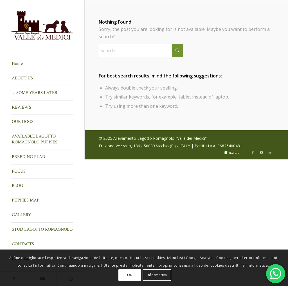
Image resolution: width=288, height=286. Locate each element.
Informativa (157, 275)
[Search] (141, 50)
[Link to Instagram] (270, 152)
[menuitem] (42, 64)
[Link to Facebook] (253, 152)
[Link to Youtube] (261, 152)
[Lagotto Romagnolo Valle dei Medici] (42, 25)
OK (129, 275)
